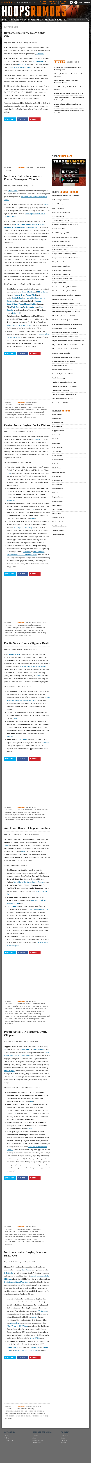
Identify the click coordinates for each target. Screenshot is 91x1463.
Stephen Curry (14, 654)
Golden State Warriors (25, 810)
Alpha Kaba (33, 1008)
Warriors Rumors (58, 530)
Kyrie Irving (20, 224)
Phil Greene (21, 1241)
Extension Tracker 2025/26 (61, 241)
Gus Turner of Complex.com (38, 909)
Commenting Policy (38, 1440)
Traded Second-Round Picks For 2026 (64, 386)
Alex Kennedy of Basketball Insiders (33, 666)
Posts (73, 62)
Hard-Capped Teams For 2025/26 (63, 245)
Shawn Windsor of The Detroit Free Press (21, 555)
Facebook (64, 1440)
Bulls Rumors (56, 418)
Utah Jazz (41, 407)
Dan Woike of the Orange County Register (29, 882)
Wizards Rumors (58, 534)
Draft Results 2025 (58, 229)
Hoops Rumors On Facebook (61, 270)
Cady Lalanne (9, 630)
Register (87, 2)
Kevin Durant (9, 1282)
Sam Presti (43, 1416)
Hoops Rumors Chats (59, 249)
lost (29, 1113)
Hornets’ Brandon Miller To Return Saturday (26, 2)
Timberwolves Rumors (59, 522)
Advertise (35, 20)
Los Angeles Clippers (41, 810)
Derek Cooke (19, 1013)
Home (4, 20)
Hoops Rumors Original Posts (62, 278)
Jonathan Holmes (37, 630)
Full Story (7, 168)
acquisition (27, 552)
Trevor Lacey (42, 1021)
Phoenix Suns (30, 168)
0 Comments (8, 625)
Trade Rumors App (58, 378)
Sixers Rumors (57, 505)
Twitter (32, 518)
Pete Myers (41, 632)
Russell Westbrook (22, 1282)
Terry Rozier (19, 635)
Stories (59, 62)
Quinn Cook (30, 1241)
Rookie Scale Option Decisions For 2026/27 (66, 357)
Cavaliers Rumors (58, 422)
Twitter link (40, 54)
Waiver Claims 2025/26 (60, 403)
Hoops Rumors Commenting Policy (64, 253)
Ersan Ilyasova (38, 552)
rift (5, 1049)
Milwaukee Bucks (10, 627)
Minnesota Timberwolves (25, 404)
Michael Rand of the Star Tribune (26, 1350)
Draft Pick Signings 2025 (60, 233)
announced (37, 439)
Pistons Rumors (57, 493)
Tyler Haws (8, 1244)
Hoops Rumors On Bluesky (61, 266)
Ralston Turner (40, 1018)
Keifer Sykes (9, 1018)
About (16, 20)
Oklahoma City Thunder (12, 407)
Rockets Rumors (57, 501)
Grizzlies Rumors (58, 435)
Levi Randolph (19, 632)
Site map (6, 1436)
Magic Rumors (57, 468)
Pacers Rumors (57, 484)
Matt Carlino (9, 1239)
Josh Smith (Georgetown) (13, 817)
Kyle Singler (9, 1273)
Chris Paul (25, 1049)
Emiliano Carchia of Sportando (18, 67)
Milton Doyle (42, 292)
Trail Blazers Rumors (59, 526)
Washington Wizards (21, 1008)
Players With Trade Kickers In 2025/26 (65, 349)
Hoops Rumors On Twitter (61, 274)
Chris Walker (9, 1011)
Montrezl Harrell (31, 632)
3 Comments (8, 170)
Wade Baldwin (16, 307)
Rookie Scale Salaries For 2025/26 (63, 361)
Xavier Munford (29, 307)
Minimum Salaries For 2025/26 (62, 307)
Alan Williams (9, 815)
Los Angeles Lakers (11, 812)
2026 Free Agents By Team (61, 212)
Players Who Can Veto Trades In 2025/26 (65, 336)
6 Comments (8, 404)
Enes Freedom (21, 1413)
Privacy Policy (36, 1442)
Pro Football (53, 2)
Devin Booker (28, 1013)
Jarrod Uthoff (31, 295)
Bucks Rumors (57, 414)
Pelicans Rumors (58, 489)
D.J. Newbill (40, 1234)
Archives (44, 20)
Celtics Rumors (57, 426)
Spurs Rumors (57, 509)
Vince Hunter (9, 1023)
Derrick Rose (32, 227)
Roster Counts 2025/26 (59, 365)
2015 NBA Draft (31, 622)
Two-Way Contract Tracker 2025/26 (64, 394)
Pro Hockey (64, 2)
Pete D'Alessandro (10, 1241)
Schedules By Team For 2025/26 (62, 374)
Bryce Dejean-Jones (11, 1234)
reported (34, 1317)
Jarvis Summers (22, 1016)
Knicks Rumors (57, 460)
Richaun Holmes (20, 1021)
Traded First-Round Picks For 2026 (64, 382)
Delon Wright (9, 1013)
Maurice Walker (32, 1239)
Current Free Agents (59, 204)
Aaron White (21, 627)
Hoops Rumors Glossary (60, 262)
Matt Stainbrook (27, 817)
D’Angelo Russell (18, 227)
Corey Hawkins (19, 1011)
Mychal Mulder (30, 304)
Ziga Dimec (28, 635)
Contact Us (25, 20)
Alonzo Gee (14, 1323)
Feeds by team (8, 1440)
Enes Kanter (26, 1270)
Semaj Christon (28, 292)
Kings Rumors (57, 455)
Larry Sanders (12, 906)
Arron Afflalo (35, 1338)
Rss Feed (63, 1442)
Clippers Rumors (58, 430)
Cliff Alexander (39, 815)
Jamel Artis (18, 295)
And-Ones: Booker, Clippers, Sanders (27, 827)
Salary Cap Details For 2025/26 (62, 370)
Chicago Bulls (41, 622)
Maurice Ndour (10, 1416)
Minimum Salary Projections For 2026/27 (66, 311)
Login (80, 2)
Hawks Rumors (57, 439)
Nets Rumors (56, 476)
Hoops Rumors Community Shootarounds (66, 258)
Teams (10, 20)
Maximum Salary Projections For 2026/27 (66, 303)
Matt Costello (38, 412)
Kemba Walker (31, 224)
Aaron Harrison (23, 1231)
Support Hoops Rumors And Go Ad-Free (65, 195)
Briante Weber (17, 304)
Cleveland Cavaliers (24, 625)
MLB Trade (43, 2)
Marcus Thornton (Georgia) (35, 1236)
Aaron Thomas (34, 1231)
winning (38, 675)
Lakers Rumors (57, 464)
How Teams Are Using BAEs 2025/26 (64, 291)
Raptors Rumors (57, 497)
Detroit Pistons (37, 625)
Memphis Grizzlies (31, 402)
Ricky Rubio (12, 191)
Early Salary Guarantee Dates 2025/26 (65, 237)
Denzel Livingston (10, 1413)
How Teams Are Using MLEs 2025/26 (64, 287)
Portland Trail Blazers (29, 407)
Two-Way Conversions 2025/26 (62, 399)
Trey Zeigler (8, 1418)
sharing (46, 204)
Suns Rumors (56, 513)
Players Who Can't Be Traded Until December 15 (68, 341)
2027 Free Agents (58, 216)
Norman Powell (10, 820)
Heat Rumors (56, 443)
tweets (9, 473)
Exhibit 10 (22, 64)
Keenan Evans (28, 412)
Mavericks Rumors (58, 472)
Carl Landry (22, 739)
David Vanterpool (41, 409)
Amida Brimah (17, 298)
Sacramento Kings (34, 812)
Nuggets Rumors (57, 480)
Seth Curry (30, 820)
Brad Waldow (40, 627)
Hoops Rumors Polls (59, 282)
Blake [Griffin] (9, 1071)
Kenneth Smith (18, 1018)
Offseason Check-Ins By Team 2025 (64, 328)
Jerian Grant (19, 630)
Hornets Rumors (57, 447)
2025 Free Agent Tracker (60, 200)
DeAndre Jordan (39, 1049)
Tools (51, 20)
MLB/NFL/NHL (60, 20)
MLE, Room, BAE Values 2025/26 (63, 316)
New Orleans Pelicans (24, 1006)
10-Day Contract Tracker (60, 220)
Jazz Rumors (56, 451)
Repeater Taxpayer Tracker (61, 353)
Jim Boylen (27, 630)
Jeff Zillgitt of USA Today (23, 527)
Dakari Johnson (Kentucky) (35, 1011)
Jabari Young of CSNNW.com (17, 1326)
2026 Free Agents (58, 208)
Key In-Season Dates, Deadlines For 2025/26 (66, 295)
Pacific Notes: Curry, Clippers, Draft (26, 643)
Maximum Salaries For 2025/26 (62, 299)
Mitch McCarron (39, 817)
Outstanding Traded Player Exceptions (65, 332)
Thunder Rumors (58, 518)
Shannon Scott (31, 1021)
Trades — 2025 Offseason (60, 390)
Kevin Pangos (20, 1236)
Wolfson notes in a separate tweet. (19, 325)
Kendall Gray (9, 632)
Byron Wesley (19, 815)
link (32, 509)
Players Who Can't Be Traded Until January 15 (68, 345)
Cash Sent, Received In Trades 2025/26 (65, 224)
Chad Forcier (30, 409)
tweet (23, 851)
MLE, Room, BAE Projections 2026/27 (65, 320)
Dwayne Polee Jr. (10, 1016)
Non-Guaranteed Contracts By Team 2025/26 (67, 324)
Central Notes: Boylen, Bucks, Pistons (27, 425)
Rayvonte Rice (38, 61)
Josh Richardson (43, 1016)
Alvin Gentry (42, 1008)
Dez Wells (37, 1013)
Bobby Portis (30, 627)
